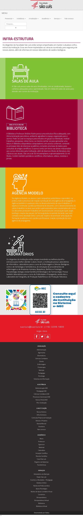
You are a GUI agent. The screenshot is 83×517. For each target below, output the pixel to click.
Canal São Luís (41, 459)
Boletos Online (41, 483)
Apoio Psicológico (41, 489)
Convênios (41, 494)
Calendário (41, 450)
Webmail (41, 447)
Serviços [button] (57, 18)
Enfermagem (41, 364)
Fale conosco (69, 18)
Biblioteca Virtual (41, 506)
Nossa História (41, 412)
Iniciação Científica (41, 453)
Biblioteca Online (16, 125)
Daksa (47, 513)
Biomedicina (41, 356)
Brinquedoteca (41, 497)
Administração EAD (41, 388)
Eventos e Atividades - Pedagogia (41, 480)
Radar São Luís (41, 477)
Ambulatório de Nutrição (41, 474)
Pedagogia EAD (41, 391)
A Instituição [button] (33, 18)
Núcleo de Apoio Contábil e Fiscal (41, 492)
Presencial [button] (9, 18)
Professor (41, 442)
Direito (41, 361)
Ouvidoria (41, 426)
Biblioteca (41, 503)
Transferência (41, 465)
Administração (41, 350)
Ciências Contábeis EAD (41, 394)
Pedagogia (41, 373)
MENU (4, 13)
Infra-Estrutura (41, 415)
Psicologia (41, 376)
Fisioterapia (41, 367)
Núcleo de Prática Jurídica (41, 486)
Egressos (41, 444)
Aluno (41, 439)
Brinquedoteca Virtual (41, 500)
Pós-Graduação (42, 403)
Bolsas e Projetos (41, 421)
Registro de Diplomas (41, 462)
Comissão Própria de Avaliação (41, 418)
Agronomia (41, 353)
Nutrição (41, 370)
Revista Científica (41, 456)
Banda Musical (41, 424)
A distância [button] (21, 18)
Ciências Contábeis (41, 358)
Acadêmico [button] (46, 18)
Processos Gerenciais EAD (41, 397)
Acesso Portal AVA (41, 400)
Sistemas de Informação (41, 379)
